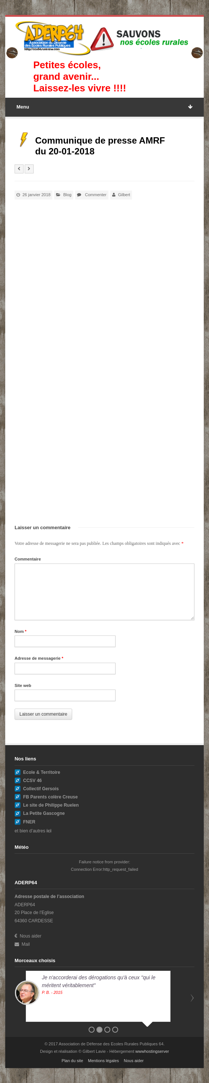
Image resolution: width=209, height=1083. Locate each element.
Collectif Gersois (41, 788)
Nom (21, 631)
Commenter (95, 194)
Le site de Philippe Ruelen (51, 805)
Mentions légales (103, 1060)
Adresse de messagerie (39, 658)
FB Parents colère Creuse (50, 797)
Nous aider (28, 936)
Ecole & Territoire (41, 772)
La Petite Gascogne (44, 813)
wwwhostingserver (152, 1051)
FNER (29, 822)
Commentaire (28, 559)
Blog (67, 194)
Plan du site (72, 1060)
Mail (22, 944)
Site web (23, 685)
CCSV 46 (32, 780)
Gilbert (124, 194)
